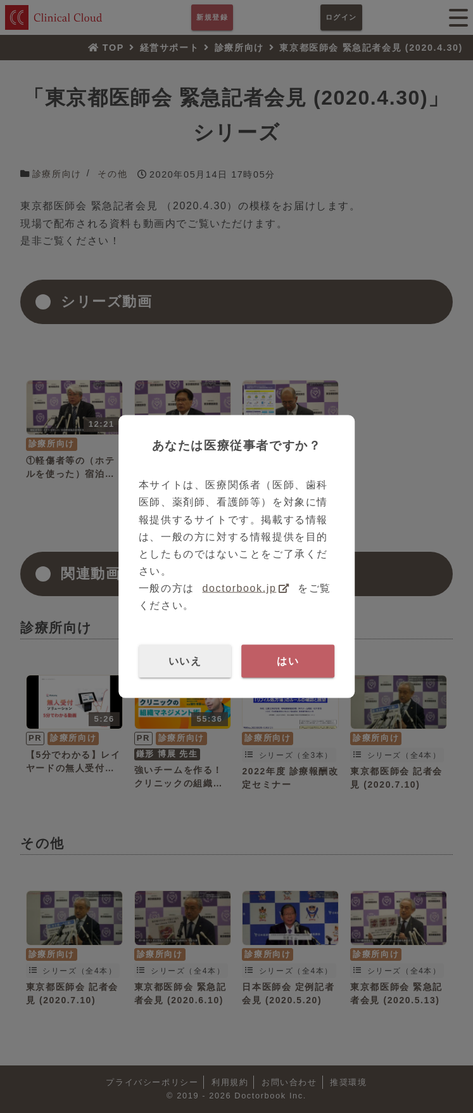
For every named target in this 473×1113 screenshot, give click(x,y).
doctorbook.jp (240, 588)
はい (288, 660)
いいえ (185, 660)
